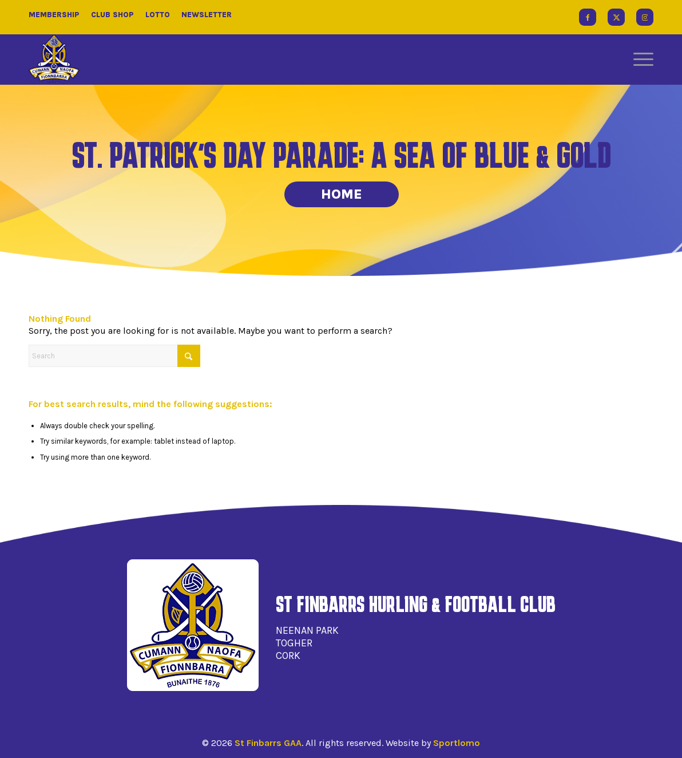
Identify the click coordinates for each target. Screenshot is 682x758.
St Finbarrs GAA (268, 742)
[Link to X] (616, 17)
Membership (54, 14)
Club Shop (112, 14)
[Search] (114, 356)
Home (341, 194)
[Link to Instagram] (644, 17)
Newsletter (206, 14)
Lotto (157, 14)
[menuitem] (639, 59)
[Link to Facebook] (587, 17)
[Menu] (639, 59)
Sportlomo (456, 742)
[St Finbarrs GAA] (54, 59)
